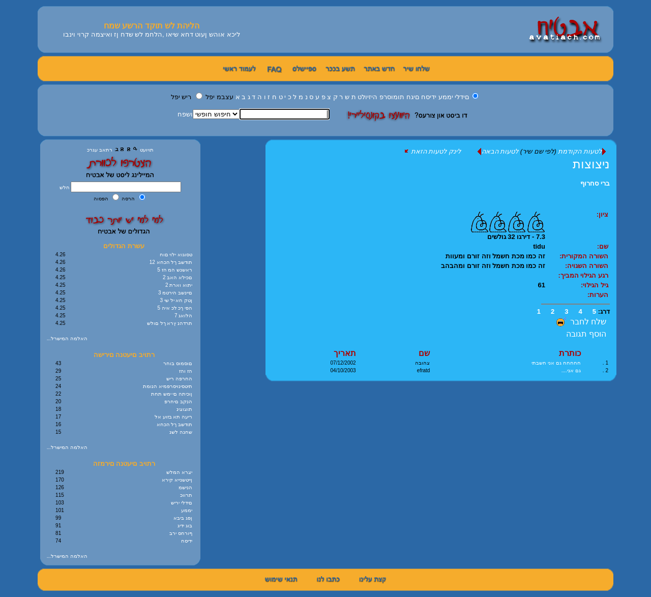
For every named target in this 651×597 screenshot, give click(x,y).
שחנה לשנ (180, 432)
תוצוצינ (184, 409)
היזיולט (367, 97)
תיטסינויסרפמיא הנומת (167, 386)
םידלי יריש (181, 502)
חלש (65, 187)
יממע (445, 97)
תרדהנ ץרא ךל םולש (169, 323)
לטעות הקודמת (582, 151)
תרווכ (186, 495)
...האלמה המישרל (67, 338)
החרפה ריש (179, 378)
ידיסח (428, 97)
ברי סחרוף (595, 183)
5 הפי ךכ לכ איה (175, 308)
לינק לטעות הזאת (433, 151)
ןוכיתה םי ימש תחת (171, 394)
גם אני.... (571, 370)
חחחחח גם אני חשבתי (555, 363)
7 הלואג (183, 315)
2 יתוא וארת (178, 285)
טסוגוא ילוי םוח (176, 254)
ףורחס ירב (180, 533)
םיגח (413, 97)
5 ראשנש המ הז (174, 270)
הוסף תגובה (586, 334)
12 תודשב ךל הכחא (171, 262)
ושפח (185, 114)
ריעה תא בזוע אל (173, 417)
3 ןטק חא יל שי (176, 300)
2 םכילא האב (177, 277)
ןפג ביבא (182, 518)
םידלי (462, 97)
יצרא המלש (179, 472)
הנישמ (185, 487)
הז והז (185, 371)
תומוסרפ (391, 97)
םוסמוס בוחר (177, 363)
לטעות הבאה (498, 151)
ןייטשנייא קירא (177, 480)
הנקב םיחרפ (178, 401)
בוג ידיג (184, 525)
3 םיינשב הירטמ (175, 292)
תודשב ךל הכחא (175, 424)
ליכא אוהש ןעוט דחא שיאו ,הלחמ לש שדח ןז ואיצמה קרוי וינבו (151, 34)
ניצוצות (591, 164)
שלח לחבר (580, 321)
